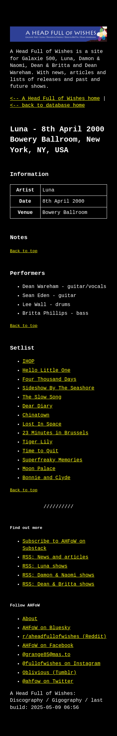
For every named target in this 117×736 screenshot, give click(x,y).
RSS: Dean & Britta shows (58, 584)
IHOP (28, 361)
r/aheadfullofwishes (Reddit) (64, 636)
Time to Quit (40, 451)
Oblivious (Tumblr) (49, 672)
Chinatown (35, 415)
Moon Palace (39, 468)
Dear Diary (37, 406)
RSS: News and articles (55, 557)
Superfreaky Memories (52, 460)
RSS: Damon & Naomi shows (58, 575)
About (29, 619)
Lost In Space (41, 424)
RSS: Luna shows (44, 566)
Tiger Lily (37, 442)
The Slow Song (41, 397)
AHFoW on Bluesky (46, 628)
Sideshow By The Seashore (58, 388)
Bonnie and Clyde (46, 477)
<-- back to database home (47, 105)
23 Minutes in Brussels (55, 433)
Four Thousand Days (49, 379)
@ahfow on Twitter (47, 681)
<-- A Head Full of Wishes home (55, 98)
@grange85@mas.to (46, 654)
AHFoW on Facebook (47, 645)
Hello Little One (46, 370)
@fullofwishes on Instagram (61, 663)
